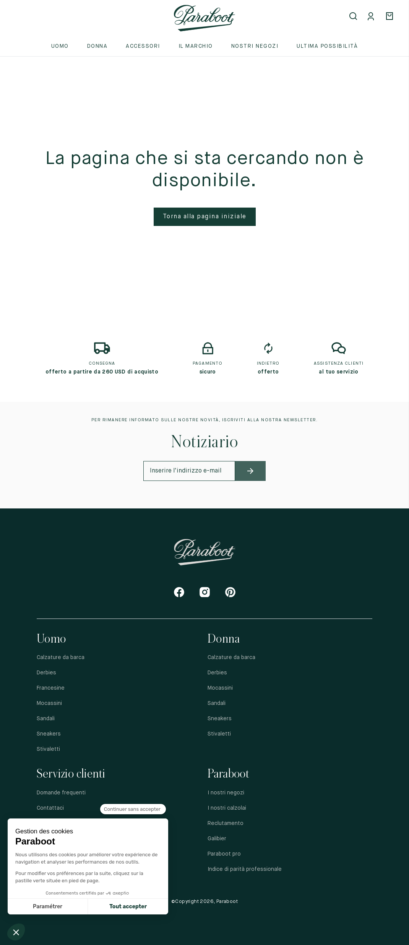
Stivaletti (48, 749)
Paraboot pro (224, 854)
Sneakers (49, 734)
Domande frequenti (61, 793)
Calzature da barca (60, 657)
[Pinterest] (230, 592)
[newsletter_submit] (250, 471)
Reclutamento (225, 823)
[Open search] (354, 16)
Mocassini (49, 703)
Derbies (46, 672)
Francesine (51, 688)
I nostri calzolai (227, 808)
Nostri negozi (255, 46)
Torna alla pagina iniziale (205, 217)
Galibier (217, 838)
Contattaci (50, 808)
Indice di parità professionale (245, 869)
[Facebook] (179, 592)
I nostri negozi (226, 793)
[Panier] (390, 16)
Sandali (46, 718)
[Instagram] (205, 592)
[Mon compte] (372, 16)
